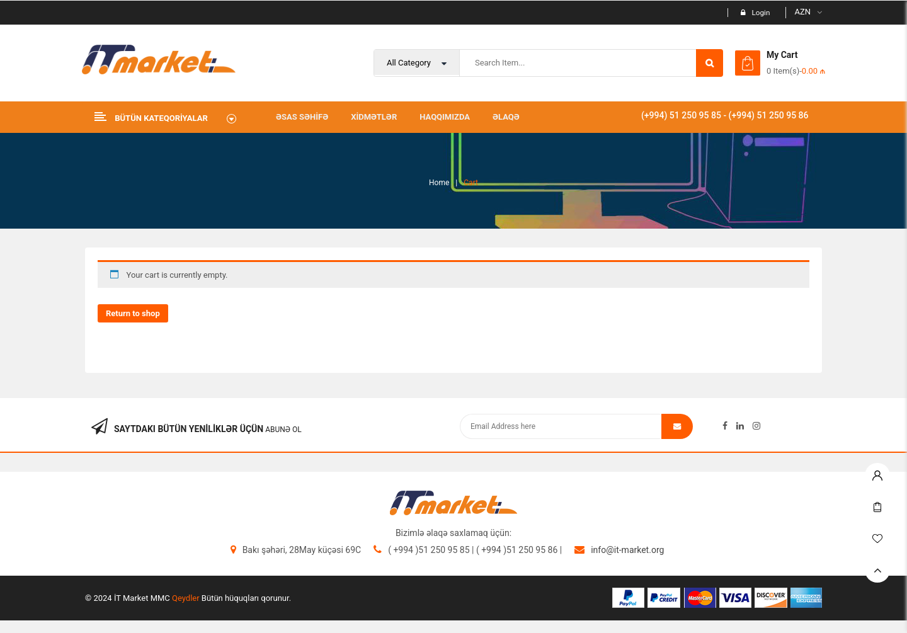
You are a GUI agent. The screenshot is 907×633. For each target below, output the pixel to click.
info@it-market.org (627, 550)
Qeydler (186, 598)
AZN (802, 11)
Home (439, 182)
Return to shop (133, 313)
